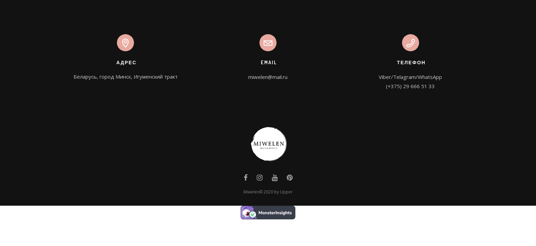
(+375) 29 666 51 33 (410, 86)
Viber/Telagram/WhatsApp (410, 76)
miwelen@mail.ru (267, 76)
